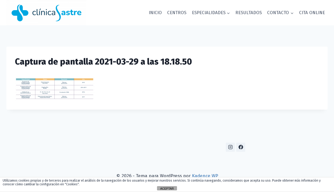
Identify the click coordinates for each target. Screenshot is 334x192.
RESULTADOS (248, 12)
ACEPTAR (167, 188)
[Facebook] (240, 147)
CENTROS (176, 12)
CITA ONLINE (312, 12)
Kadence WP (205, 176)
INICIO (155, 12)
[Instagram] (230, 147)
